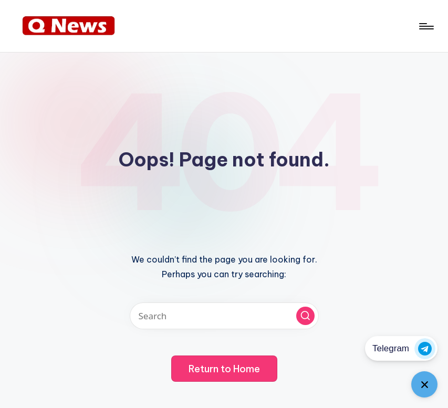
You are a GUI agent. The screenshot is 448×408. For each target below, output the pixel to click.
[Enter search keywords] (224, 315)
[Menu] (425, 26)
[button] (305, 316)
